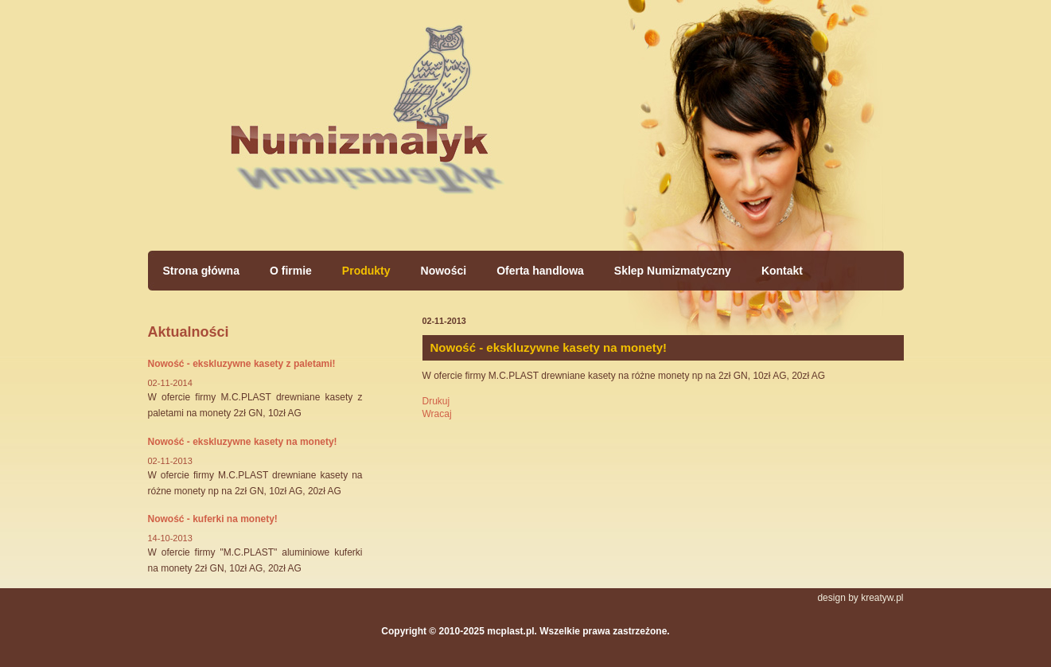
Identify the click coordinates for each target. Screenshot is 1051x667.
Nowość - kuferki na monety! (213, 519)
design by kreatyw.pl (860, 597)
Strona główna (367, 119)
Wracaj (437, 413)
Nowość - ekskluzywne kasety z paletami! (242, 363)
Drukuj (436, 401)
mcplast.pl (510, 631)
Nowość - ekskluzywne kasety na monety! (242, 441)
